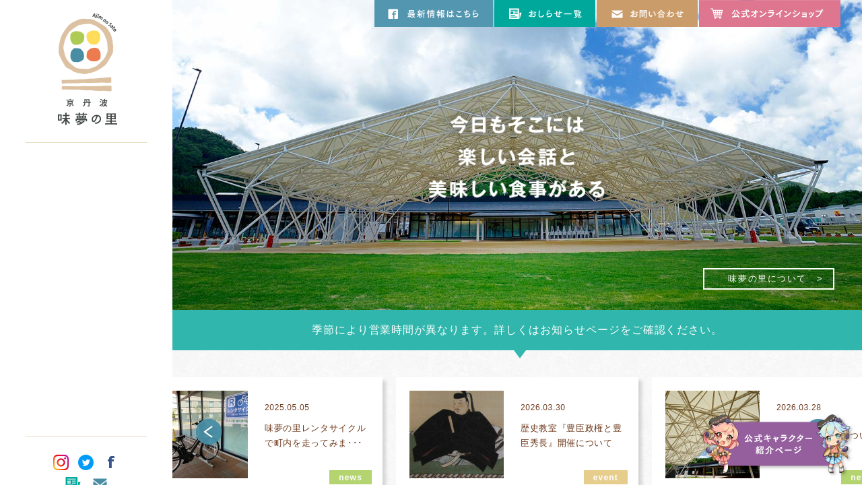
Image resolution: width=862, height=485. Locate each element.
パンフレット (86, 413)
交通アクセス (86, 386)
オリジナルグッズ (86, 332)
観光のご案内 (86, 278)
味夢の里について (86, 171)
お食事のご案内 (86, 225)
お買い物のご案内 (86, 251)
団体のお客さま (86, 359)
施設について (86, 198)
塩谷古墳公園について (86, 305)
